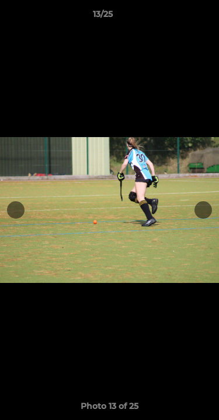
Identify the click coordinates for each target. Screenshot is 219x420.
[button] (177, 17)
